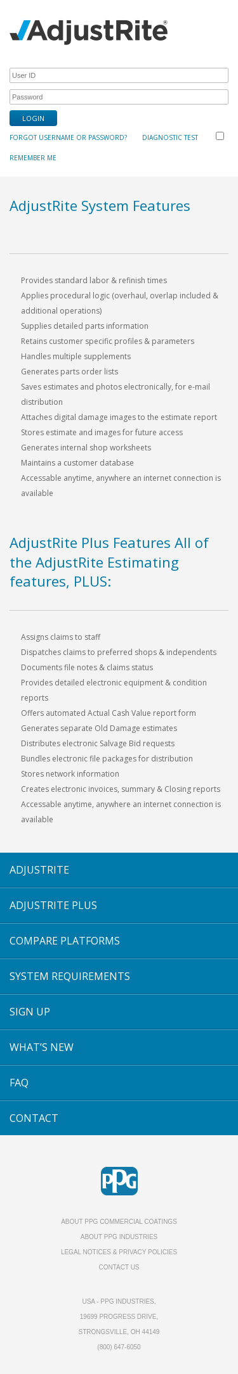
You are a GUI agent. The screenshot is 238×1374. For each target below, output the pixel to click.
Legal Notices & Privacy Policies (119, 1252)
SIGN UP (30, 1012)
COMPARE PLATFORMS (65, 941)
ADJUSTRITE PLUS (53, 905)
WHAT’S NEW (42, 1047)
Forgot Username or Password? (68, 137)
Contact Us (118, 1267)
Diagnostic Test (170, 137)
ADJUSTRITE (39, 870)
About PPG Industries (119, 1236)
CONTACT (34, 1118)
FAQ (19, 1083)
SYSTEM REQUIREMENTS (70, 976)
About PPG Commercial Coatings (119, 1221)
